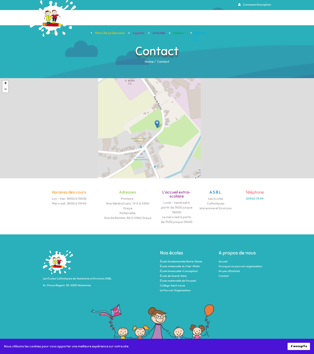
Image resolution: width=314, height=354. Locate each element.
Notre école (134, 18)
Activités (217, 18)
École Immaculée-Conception (179, 271)
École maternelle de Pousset (178, 280)
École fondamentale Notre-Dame (181, 261)
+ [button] (5, 84)
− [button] (5, 90)
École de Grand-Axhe (173, 276)
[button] (254, 4)
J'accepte (299, 346)
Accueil (109, 18)
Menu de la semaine (168, 18)
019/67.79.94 (255, 199)
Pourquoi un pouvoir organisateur (240, 266)
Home (149, 62)
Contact (259, 18)
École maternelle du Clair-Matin (180, 266)
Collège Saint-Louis (172, 285)
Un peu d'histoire (229, 271)
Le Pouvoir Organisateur (175, 290)
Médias (237, 18)
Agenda (197, 18)
